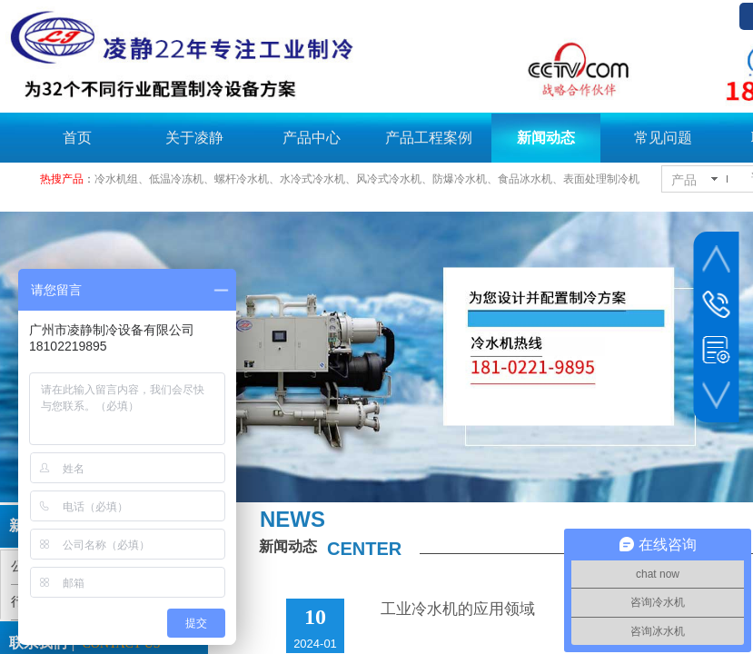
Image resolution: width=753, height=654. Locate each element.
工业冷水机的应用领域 (458, 609)
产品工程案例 (428, 137)
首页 (77, 137)
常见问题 (663, 137)
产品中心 (311, 137)
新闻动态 (546, 137)
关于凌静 (194, 137)
